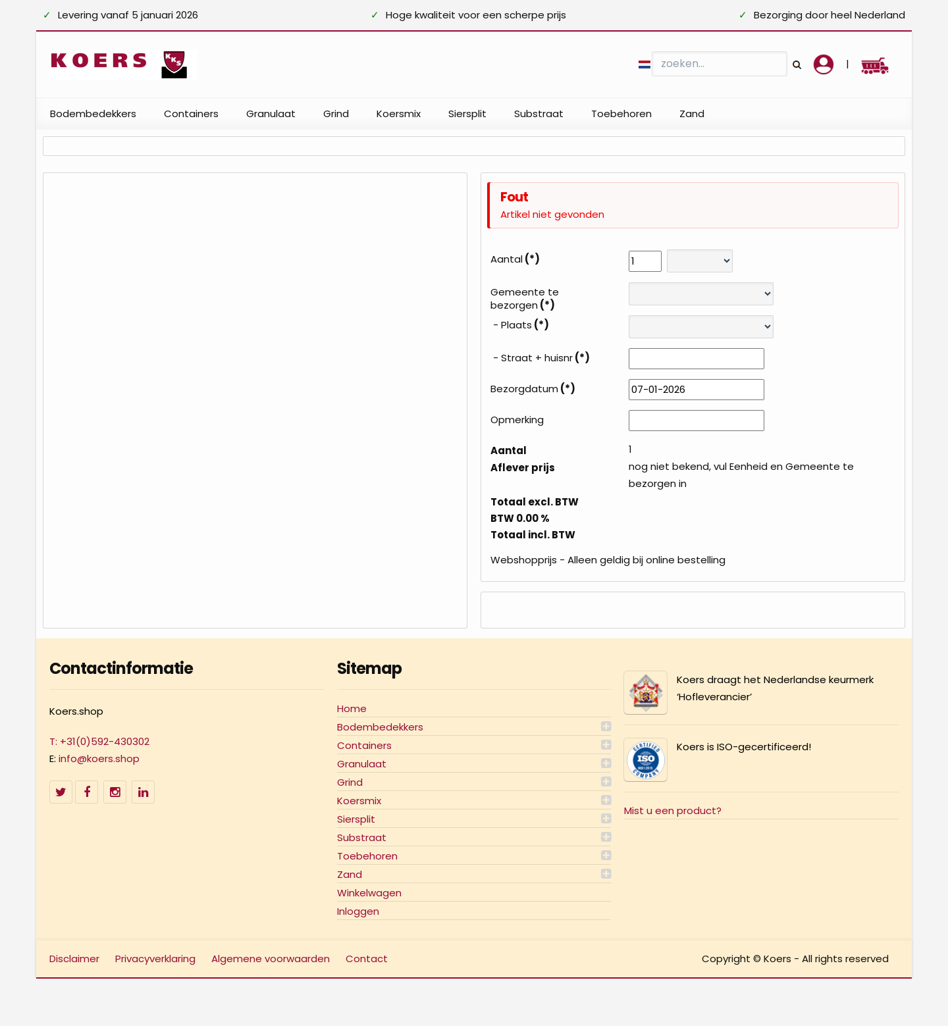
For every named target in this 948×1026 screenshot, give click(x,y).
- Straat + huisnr (540, 358)
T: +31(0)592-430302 (99, 741)
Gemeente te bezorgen (524, 299)
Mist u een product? (673, 810)
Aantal (515, 259)
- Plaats (519, 325)
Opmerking (517, 419)
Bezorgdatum (532, 389)
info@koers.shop (99, 758)
